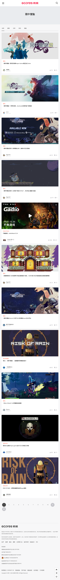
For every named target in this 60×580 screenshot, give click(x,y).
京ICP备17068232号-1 (6, 552)
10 (47, 504)
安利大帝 (5, 443)
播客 (14, 542)
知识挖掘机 (6, 358)
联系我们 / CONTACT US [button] (8, 570)
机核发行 (32, 542)
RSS (37, 542)
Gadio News (6, 231)
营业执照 (3, 546)
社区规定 (36, 570)
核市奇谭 (26, 542)
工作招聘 (42, 570)
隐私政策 (29, 570)
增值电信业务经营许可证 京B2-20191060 (10, 549)
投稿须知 (17, 570)
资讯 (4, 61)
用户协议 (23, 570)
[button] (30, 215)
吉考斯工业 (19, 542)
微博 (6, 542)
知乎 (3, 542)
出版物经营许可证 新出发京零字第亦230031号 (11, 563)
